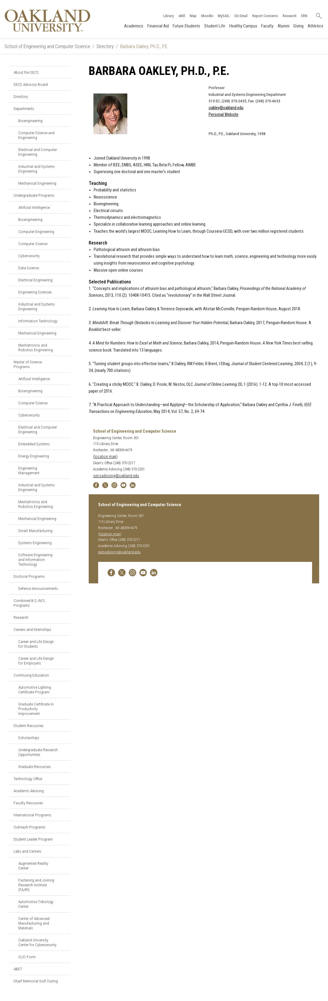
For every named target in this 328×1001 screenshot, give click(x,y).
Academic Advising (29, 790)
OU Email (241, 16)
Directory (105, 46)
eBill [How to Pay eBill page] (182, 16)
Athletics (315, 26)
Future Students (186, 26)
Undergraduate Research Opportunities (38, 752)
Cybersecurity (29, 255)
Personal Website (223, 114)
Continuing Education (31, 675)
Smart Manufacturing (35, 530)
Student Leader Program (33, 839)
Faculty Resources (28, 802)
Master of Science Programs (28, 364)
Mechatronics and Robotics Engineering (35, 347)
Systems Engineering (35, 542)
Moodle (207, 16)
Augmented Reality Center (33, 865)
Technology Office (28, 778)
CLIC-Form (27, 956)
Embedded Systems (34, 444)
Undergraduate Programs (34, 195)
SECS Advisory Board (31, 84)
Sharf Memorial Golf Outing (36, 981)
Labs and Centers (27, 851)
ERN (304, 16)
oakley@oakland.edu (226, 107)
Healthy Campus (243, 26)
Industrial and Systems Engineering (36, 168)
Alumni (283, 26)
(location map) (105, 456)
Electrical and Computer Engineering (37, 152)
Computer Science (32, 243)
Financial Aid (158, 26)
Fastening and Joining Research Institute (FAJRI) (36, 885)
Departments (24, 108)
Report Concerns (265, 16)
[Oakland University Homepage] (47, 20)
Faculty (267, 26)
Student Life (214, 26)
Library (168, 16)
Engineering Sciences (35, 292)
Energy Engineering (33, 456)
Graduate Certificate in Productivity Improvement (36, 709)
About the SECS (26, 72)
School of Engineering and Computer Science (47, 46)
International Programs (32, 815)
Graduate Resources (34, 766)
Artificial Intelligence (34, 207)
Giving (298, 26)
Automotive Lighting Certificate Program (34, 689)
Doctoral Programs (29, 576)
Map (193, 16)
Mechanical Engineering (37, 183)
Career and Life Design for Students (36, 644)
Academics (133, 26)
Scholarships (28, 737)
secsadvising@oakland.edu (116, 475)
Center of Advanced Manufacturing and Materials (34, 923)
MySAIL (224, 16)
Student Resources (29, 725)
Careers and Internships (32, 629)
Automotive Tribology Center (36, 904)
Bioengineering (30, 120)
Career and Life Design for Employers (36, 660)
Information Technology (37, 321)
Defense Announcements (38, 588)
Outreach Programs (29, 827)
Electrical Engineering (35, 280)
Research (289, 16)
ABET (18, 968)
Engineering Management (28, 470)
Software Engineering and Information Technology (35, 559)
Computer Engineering (36, 231)
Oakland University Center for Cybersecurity (37, 942)
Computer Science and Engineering (36, 135)
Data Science (28, 267)
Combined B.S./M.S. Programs (30, 603)
